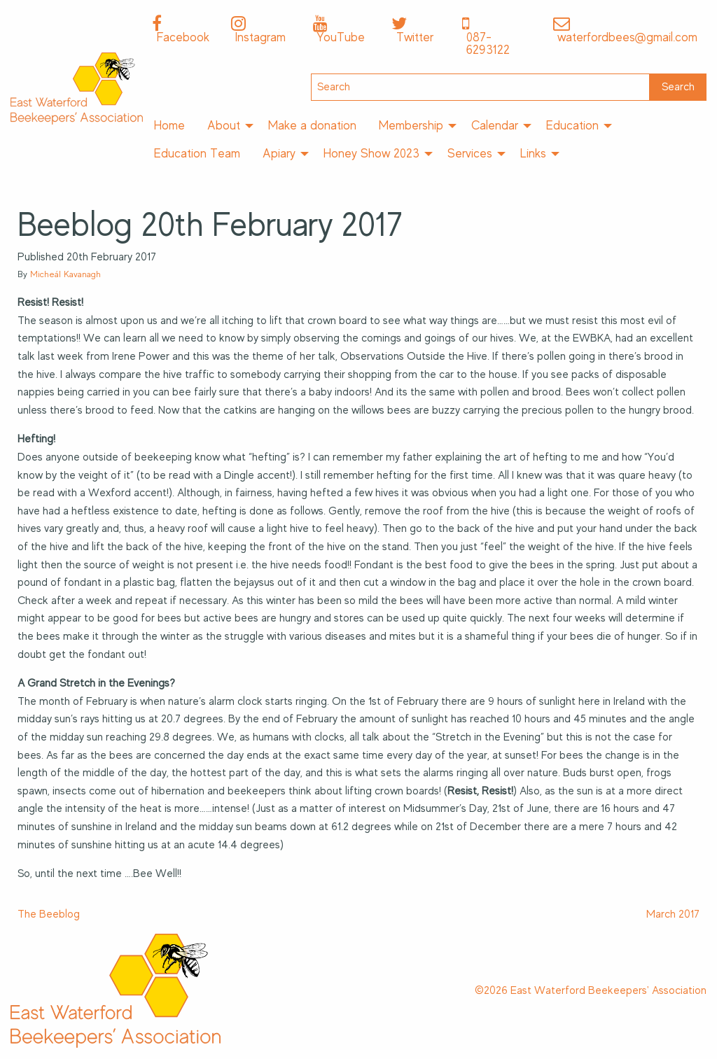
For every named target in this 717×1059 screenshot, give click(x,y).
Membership (411, 125)
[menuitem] (169, 126)
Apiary (279, 153)
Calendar (494, 125)
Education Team (197, 153)
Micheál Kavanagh (65, 274)
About (223, 125)
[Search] (480, 87)
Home (169, 125)
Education (572, 125)
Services (469, 153)
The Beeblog (49, 914)
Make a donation (312, 125)
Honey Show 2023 (371, 153)
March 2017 (672, 914)
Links (533, 153)
